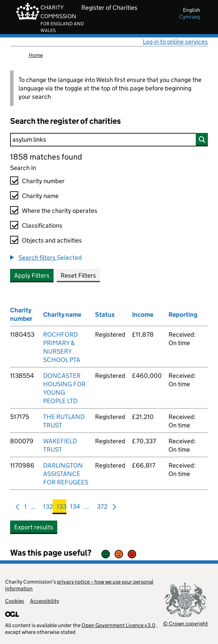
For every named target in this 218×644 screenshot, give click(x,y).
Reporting (182, 314)
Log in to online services (175, 42)
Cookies (14, 601)
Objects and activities (52, 240)
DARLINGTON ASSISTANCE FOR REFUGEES (65, 473)
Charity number (43, 181)
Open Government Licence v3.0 (118, 625)
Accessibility (44, 601)
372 (102, 508)
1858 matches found (46, 157)
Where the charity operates (59, 211)
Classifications (42, 225)
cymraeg (189, 16)
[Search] (109, 139)
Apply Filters (32, 275)
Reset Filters (78, 275)
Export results (33, 527)
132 (48, 508)
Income (142, 314)
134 (75, 508)
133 (61, 508)
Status (105, 314)
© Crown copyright (185, 623)
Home (36, 55)
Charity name (40, 196)
